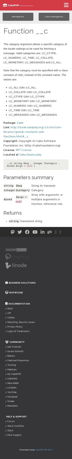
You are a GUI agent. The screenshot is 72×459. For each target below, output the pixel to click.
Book (9, 308)
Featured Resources (17, 360)
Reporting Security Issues (20, 322)
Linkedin (11, 387)
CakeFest (11, 378)
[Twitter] (13, 233)
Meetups (11, 369)
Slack (9, 430)
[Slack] (56, 233)
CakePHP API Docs (44, 450)
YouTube (11, 392)
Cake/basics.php (30, 154)
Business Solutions (20, 282)
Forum (10, 421)
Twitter (10, 401)
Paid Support (13, 435)
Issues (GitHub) (14, 351)
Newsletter (12, 383)
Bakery (10, 356)
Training (10, 365)
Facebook (11, 396)
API (8, 313)
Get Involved (13, 346)
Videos (10, 317)
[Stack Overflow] (60, 233)
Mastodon (11, 405)
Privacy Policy (13, 326)
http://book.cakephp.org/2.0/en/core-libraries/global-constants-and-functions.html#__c (33, 132)
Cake (20, 122)
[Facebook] (27, 233)
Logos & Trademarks (17, 331)
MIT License (24, 150)
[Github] (49, 233)
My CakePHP (13, 374)
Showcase (14, 292)
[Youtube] (35, 233)
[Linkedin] (43, 233)
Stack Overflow (14, 426)
